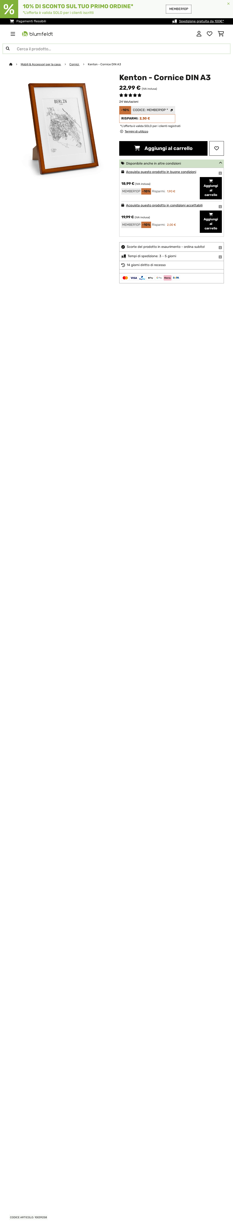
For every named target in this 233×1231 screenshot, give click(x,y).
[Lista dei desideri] (209, 34)
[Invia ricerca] (8, 48)
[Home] (15, 64)
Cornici (74, 64)
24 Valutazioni (128, 101)
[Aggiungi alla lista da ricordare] (216, 148)
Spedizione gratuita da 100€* (201, 21)
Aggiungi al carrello (163, 148)
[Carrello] (221, 34)
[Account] (199, 34)
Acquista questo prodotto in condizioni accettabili (164, 205)
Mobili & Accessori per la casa (41, 64)
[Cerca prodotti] (116, 48)
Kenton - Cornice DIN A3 (104, 64)
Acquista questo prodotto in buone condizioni (161, 172)
